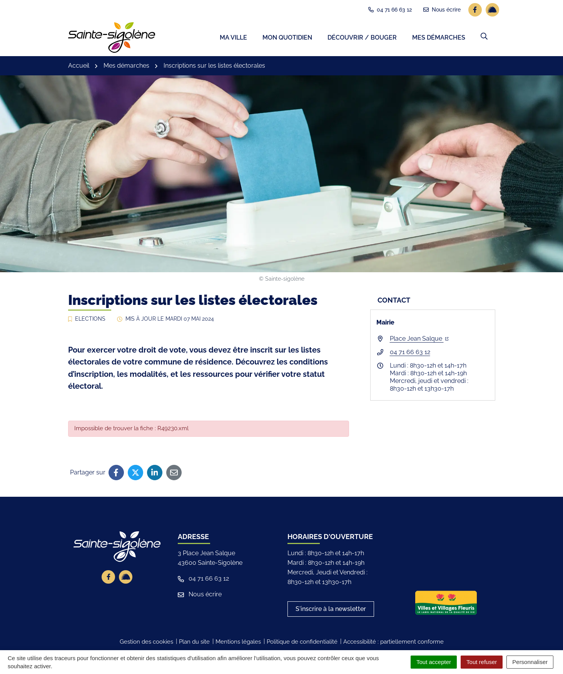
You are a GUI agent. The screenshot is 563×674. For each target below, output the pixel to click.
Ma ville (233, 38)
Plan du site (194, 643)
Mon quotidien (287, 38)
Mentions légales (238, 643)
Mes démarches (438, 38)
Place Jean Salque (419, 340)
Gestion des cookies (146, 643)
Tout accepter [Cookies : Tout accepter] (433, 662)
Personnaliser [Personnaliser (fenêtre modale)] (530, 662)
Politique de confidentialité (302, 643)
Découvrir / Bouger (362, 38)
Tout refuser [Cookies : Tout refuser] (481, 662)
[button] (484, 37)
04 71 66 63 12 (410, 353)
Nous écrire (200, 595)
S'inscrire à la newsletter (331, 610)
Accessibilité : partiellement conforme (393, 643)
